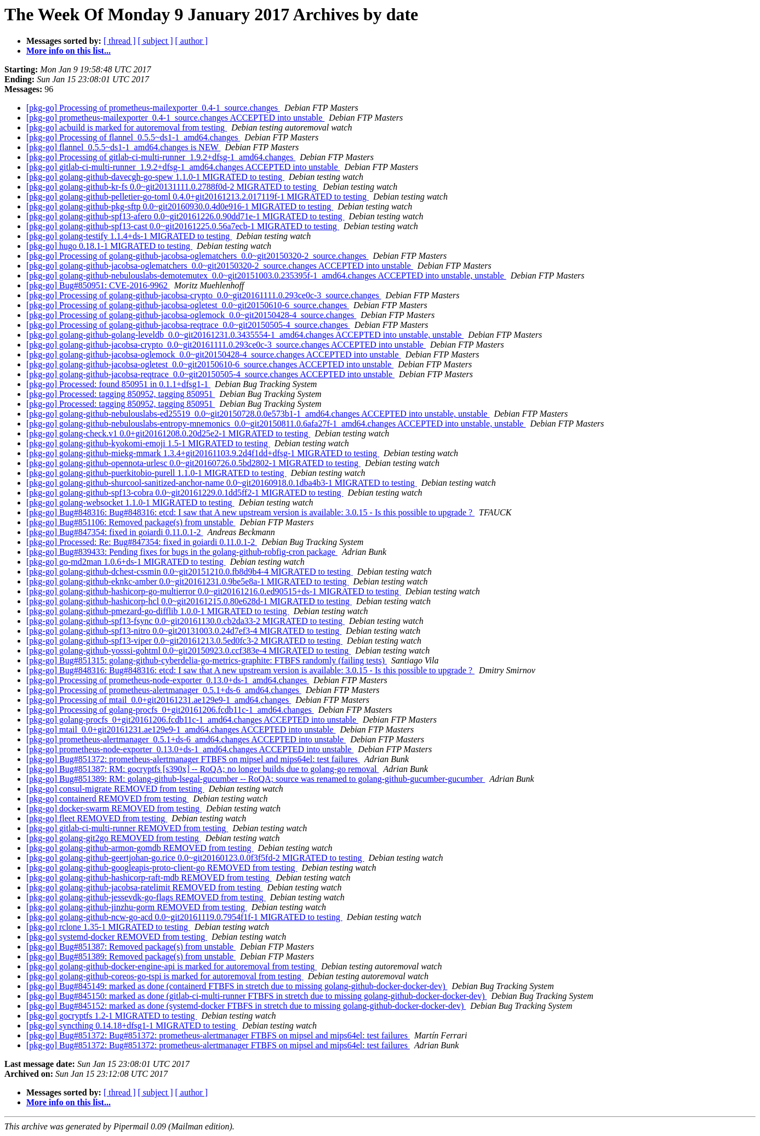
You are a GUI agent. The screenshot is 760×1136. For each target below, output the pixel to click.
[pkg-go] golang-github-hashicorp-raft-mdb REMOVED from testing (148, 877)
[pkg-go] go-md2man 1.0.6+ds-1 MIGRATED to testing (126, 561)
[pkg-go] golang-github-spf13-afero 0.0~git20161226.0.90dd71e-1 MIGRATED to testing (185, 216)
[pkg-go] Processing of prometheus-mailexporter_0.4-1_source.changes (153, 107)
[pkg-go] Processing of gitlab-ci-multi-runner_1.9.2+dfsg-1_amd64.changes (160, 157)
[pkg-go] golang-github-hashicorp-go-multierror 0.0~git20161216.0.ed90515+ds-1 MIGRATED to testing (213, 591)
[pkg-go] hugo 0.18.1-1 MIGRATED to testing (109, 246)
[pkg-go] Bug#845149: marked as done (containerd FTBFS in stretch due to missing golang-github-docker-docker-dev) (237, 986)
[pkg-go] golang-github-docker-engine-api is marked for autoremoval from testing (171, 966)
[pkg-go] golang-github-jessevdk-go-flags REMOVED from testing (146, 897)
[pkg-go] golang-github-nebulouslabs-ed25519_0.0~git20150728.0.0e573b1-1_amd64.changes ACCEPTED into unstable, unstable (257, 413)
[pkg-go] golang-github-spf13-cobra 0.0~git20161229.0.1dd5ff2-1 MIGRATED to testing (185, 492)
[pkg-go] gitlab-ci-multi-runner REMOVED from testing (127, 828)
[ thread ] (120, 41)
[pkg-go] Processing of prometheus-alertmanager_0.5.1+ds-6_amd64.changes (163, 690)
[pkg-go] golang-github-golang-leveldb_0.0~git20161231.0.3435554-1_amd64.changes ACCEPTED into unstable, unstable (245, 334)
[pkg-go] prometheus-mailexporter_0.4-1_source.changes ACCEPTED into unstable (175, 117)
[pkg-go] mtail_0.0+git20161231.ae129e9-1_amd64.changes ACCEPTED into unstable (181, 729)
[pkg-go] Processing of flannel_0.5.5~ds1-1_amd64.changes (133, 137)
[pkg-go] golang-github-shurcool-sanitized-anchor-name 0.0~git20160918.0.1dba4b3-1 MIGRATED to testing (221, 482)
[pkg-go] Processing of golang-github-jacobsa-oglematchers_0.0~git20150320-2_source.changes (197, 255)
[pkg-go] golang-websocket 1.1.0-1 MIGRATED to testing (130, 502)
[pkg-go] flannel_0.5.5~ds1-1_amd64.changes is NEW (123, 147)
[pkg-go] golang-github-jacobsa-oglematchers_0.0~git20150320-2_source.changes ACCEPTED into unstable (219, 265)
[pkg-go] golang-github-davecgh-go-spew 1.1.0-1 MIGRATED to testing (155, 176)
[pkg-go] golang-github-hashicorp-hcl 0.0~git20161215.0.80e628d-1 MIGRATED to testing (189, 601)
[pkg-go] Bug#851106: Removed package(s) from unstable (131, 522)
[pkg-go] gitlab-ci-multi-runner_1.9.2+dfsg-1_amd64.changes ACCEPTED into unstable (183, 167)
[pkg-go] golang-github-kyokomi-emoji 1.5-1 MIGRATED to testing (148, 443)
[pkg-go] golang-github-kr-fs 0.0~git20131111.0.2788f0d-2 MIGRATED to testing (172, 186)
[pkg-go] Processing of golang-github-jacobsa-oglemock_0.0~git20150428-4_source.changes (191, 315)
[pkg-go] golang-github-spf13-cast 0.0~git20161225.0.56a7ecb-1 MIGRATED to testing (182, 226)
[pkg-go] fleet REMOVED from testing (96, 818)
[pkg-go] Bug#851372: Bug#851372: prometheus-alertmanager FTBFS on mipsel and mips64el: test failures (218, 1035)
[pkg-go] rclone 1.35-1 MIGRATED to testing (108, 926)
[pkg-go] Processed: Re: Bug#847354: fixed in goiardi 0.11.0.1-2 (141, 542)
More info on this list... (68, 50)
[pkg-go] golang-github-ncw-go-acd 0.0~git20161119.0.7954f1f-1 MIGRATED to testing (184, 917)
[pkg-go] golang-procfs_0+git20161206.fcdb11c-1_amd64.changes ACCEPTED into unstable (192, 719)
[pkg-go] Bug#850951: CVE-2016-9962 (98, 285)
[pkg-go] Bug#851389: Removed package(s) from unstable (131, 956)
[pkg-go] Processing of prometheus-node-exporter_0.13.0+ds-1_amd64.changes (167, 680)
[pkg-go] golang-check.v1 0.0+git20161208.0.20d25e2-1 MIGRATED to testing (168, 433)
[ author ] (191, 41)
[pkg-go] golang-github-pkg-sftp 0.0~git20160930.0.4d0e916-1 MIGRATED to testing (179, 206)
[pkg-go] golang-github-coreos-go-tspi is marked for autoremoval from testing (165, 976)
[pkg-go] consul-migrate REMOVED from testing (115, 788)
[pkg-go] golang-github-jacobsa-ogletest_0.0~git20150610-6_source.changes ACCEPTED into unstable (209, 364)
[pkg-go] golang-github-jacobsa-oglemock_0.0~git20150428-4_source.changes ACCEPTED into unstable (213, 354)
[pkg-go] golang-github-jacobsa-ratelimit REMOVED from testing (144, 887)
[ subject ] (155, 41)
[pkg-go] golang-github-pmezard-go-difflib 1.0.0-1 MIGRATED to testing (157, 611)
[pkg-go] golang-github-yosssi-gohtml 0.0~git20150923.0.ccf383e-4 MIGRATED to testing (188, 650)
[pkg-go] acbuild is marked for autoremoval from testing (126, 127)
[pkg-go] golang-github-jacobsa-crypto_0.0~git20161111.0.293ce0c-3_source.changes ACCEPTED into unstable (226, 344)
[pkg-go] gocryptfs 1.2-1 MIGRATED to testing (111, 1015)
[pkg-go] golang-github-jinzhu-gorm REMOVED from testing (136, 907)
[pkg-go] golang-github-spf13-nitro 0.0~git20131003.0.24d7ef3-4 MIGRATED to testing (183, 630)
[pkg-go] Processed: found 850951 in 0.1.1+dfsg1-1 (118, 384)
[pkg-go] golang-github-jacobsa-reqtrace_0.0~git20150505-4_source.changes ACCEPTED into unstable (210, 374)
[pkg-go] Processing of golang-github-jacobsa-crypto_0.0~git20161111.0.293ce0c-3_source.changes (203, 295)
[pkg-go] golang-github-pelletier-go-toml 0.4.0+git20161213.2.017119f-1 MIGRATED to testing (197, 196)
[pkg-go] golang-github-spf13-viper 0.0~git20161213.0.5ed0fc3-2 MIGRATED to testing (184, 640)
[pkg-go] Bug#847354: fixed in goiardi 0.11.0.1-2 (114, 532)
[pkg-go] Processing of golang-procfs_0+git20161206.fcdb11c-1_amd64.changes (170, 709)
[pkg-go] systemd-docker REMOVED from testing (116, 936)
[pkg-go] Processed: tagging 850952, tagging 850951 (120, 394)
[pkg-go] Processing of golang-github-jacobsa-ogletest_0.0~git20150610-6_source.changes (187, 305)
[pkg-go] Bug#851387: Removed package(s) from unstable (131, 946)
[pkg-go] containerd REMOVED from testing (107, 798)
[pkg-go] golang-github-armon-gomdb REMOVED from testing (140, 848)
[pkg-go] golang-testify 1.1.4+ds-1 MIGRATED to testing (129, 236)
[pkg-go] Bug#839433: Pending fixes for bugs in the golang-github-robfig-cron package (182, 551)
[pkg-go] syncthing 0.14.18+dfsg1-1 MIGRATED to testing (132, 1025)
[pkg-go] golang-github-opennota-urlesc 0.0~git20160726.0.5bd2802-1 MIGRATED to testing (193, 463)
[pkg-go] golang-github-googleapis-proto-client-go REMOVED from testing (162, 867)
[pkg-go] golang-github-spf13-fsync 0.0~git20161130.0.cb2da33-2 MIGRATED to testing (185, 621)
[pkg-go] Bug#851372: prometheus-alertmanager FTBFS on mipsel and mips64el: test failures (193, 759)
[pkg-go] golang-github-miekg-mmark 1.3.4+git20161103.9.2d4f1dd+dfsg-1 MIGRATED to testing (202, 453)
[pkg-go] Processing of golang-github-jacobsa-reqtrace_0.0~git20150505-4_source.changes (188, 325)
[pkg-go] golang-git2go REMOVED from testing (113, 838)
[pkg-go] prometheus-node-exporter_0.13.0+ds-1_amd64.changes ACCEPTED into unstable (189, 749)
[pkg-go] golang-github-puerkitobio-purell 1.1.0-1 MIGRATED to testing (156, 473)
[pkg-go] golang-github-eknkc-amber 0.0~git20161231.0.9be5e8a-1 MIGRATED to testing (187, 581)
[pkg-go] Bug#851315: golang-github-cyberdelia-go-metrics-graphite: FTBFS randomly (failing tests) (206, 660)
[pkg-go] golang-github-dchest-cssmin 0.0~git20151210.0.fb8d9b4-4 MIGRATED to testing (189, 571)
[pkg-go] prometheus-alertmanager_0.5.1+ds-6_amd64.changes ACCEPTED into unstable (186, 739)
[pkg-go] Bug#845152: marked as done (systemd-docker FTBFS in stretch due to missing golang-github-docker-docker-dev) (246, 1005)
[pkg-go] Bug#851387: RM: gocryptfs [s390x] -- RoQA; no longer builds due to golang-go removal (202, 769)
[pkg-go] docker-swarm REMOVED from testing (114, 808)
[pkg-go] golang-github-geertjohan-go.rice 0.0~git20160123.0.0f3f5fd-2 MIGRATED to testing (195, 857)
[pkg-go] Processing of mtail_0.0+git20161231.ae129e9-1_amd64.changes (158, 700)
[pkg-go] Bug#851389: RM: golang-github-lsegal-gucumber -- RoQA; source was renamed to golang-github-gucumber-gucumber (255, 778)
